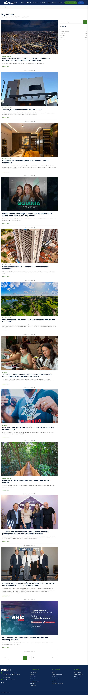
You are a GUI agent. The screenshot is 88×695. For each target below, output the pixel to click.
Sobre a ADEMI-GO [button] (26, 2)
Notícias (73, 38)
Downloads (33, 685)
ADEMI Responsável (34, 681)
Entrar (81, 2)
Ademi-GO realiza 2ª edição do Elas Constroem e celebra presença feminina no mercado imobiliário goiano (25, 533)
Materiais (54, 2)
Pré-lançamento (78, 676)
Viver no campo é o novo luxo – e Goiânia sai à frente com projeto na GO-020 (28, 321)
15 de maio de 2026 (28, 280)
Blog (49, 2)
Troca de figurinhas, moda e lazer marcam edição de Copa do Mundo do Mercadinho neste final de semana (27, 375)
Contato (60, 2)
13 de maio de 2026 (28, 440)
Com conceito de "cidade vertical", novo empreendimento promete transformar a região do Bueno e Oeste (26, 59)
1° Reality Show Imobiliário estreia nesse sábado (22, 109)
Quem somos (33, 672)
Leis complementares (57, 674)
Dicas (73, 29)
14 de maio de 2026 (28, 387)
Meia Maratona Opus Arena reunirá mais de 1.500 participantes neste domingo (28, 428)
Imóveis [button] (35, 2)
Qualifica (54, 676)
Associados (33, 676)
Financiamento (55, 679)
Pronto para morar (78, 674)
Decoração (73, 40)
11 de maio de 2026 (28, 545)
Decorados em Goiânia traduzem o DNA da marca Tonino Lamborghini (25, 161)
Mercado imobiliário (73, 31)
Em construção (78, 672)
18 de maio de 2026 (28, 121)
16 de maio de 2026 (28, 227)
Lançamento (77, 679)
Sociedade (73, 33)
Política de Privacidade (57, 683)
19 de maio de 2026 (28, 70)
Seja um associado (71, 2)
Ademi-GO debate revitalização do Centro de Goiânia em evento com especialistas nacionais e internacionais (28, 584)
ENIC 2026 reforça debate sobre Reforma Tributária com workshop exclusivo (25, 638)
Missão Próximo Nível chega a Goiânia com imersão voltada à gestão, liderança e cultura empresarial (27, 214)
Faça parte (32, 679)
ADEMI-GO (73, 35)
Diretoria (32, 674)
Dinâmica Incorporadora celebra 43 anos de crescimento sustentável (25, 267)
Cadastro (32, 683)
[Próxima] (54, 658)
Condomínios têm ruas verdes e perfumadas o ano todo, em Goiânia (26, 481)
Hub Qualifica (43, 2)
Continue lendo (5, 66)
